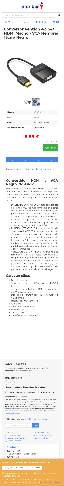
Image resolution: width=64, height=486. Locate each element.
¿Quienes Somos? (13, 441)
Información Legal (42, 432)
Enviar (35, 425)
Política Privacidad (13, 435)
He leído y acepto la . (27, 419)
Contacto (41, 22)
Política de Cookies (50, 482)
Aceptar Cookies (34, 468)
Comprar (50, 147)
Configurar (7, 468)
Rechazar (19, 468)
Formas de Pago (41, 438)
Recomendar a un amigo (38, 169)
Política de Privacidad (12, 413)
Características (13, 169)
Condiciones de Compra (15, 438)
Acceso (24, 22)
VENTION (39, 112)
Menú (9, 22)
